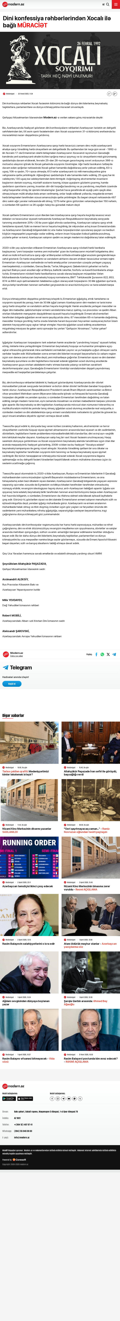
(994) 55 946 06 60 (23, 1131)
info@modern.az (21, 1137)
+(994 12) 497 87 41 (23, 1124)
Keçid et (12, 684)
